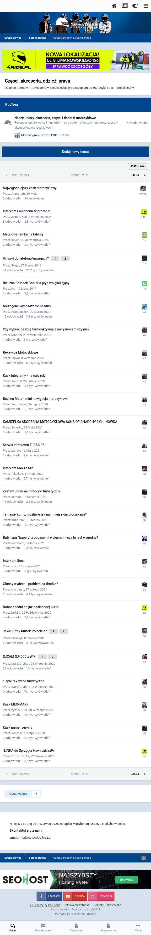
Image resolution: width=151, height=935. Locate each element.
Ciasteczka (114, 905)
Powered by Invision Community (75, 913)
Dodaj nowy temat (75, 152)
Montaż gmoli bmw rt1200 (39, 135)
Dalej (134, 175)
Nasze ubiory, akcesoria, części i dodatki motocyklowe (55, 118)
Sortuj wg (138, 166)
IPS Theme (37, 905)
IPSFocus (54, 905)
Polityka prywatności (77, 905)
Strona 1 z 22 (80, 175)
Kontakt (98, 905)
